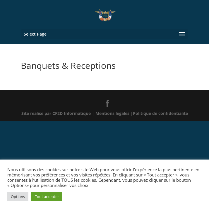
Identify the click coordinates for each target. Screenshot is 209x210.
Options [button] (18, 196)
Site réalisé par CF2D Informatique (56, 113)
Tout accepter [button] (47, 196)
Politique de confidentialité (160, 113)
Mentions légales (113, 113)
